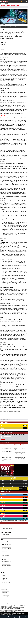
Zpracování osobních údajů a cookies (21, 613)
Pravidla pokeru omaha (4, 551)
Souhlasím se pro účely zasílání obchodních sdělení (12, 438)
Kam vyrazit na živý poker (5, 574)
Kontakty (4, 613)
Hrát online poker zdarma (5, 562)
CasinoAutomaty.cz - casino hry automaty (20, 452)
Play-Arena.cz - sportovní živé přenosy (19, 453)
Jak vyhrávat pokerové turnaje (5, 545)
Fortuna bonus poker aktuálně (5, 535)
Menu (26, 1)
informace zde (16, 607)
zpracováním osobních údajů (9, 438)
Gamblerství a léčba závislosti (5, 591)
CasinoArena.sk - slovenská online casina (20, 457)
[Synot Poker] (7, 475)
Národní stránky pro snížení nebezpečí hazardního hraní (9, 611)
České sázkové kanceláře (5, 596)
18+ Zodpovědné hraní (3, 614)
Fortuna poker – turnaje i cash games (6, 568)
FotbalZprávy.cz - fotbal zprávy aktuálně (7, 448)
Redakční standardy (8, 613)
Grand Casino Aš (4, 579)
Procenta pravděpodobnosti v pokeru (6, 544)
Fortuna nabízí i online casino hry (6, 595)
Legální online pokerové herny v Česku (6, 561)
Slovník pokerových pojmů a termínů (6, 548)
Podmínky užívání (14, 613)
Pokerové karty (3, 575)
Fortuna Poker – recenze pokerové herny (7, 528)
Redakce (9, 419)
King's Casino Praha (4, 578)
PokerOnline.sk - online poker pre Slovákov (20, 458)
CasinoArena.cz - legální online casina (19, 447)
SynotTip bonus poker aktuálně (5, 534)
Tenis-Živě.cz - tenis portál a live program (7, 451)
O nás (1, 613)
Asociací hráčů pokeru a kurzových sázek (9, 603)
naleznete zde (22, 26)
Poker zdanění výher (4, 592)
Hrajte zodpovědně (2, 605)
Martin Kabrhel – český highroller (6, 585)
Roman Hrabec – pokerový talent (6, 582)
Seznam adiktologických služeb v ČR (17, 610)
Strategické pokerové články (5, 555)
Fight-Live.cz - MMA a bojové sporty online (7, 447)
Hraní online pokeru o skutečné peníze (6, 565)
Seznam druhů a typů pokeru (5, 552)
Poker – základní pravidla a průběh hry (6, 541)
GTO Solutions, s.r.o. (10, 614)
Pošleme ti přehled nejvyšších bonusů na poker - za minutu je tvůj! (13, 434)
